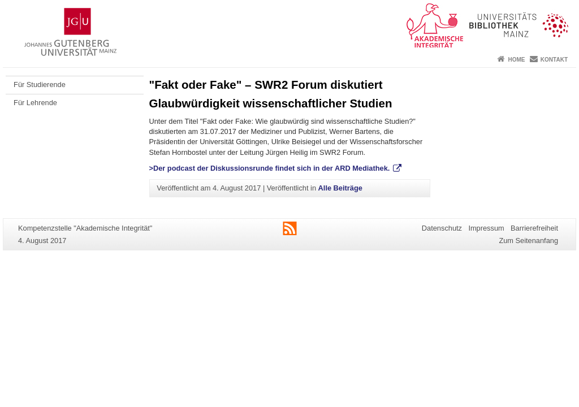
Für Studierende (40, 84)
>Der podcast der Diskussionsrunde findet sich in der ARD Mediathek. (270, 168)
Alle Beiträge (340, 188)
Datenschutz (442, 228)
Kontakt (554, 60)
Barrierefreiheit (534, 228)
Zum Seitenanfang (528, 240)
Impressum (486, 228)
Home (516, 60)
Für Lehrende (35, 102)
